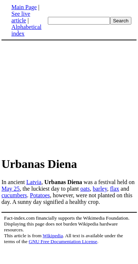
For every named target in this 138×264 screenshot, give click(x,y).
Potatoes (40, 195)
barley (100, 189)
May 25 (10, 189)
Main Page (24, 7)
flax (114, 189)
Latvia (34, 182)
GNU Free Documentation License (63, 241)
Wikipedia (53, 235)
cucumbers (14, 195)
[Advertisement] (63, 98)
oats (85, 189)
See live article (20, 17)
